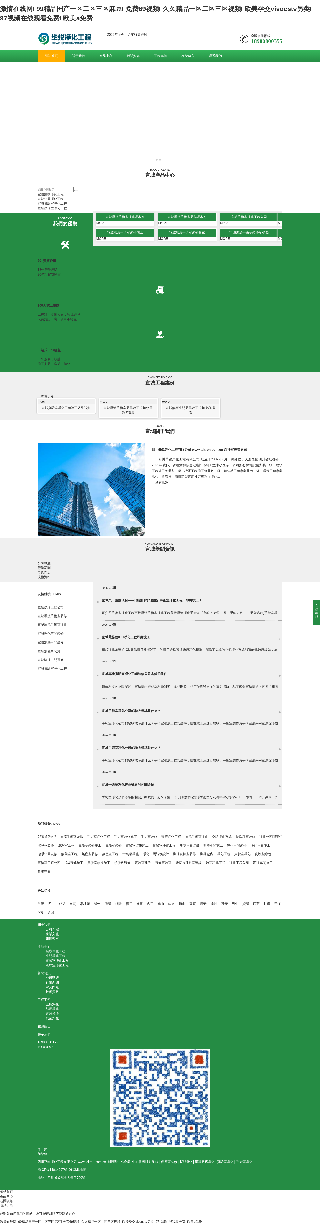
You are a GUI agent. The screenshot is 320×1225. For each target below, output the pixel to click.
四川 (51, 905)
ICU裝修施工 (73, 864)
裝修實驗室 (163, 864)
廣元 (129, 905)
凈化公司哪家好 (270, 837)
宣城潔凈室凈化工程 (52, 208)
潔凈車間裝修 (47, 855)
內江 (150, 905)
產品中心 (105, 56)
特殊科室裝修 (245, 837)
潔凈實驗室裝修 (184, 855)
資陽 (245, 905)
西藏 (256, 905)
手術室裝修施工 (125, 837)
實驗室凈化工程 (164, 846)
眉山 (182, 905)
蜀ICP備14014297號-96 (55, 1170)
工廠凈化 (52, 1005)
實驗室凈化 (242, 855)
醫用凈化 (52, 1010)
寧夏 (41, 913)
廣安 (203, 905)
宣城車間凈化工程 (51, 199)
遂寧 (139, 905)
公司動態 (44, 564)
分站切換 (44, 891)
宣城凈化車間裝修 (51, 634)
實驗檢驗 (52, 1014)
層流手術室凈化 (196, 837)
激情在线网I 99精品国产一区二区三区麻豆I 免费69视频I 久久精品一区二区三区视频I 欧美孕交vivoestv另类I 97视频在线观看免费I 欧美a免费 (101, 1222)
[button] (157, 160)
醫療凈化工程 (171, 837)
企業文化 (52, 935)
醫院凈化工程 (215, 864)
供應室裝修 (169, 1162)
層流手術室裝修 (71, 837)
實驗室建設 (143, 864)
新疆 (51, 913)
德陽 (107, 905)
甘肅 (267, 905)
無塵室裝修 (90, 855)
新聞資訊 (133, 56)
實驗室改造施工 (98, 864)
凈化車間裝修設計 (156, 855)
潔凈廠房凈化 (204, 1162)
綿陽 (118, 905)
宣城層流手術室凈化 (52, 626)
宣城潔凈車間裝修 (51, 660)
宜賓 (192, 905)
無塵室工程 (110, 855)
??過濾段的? (47, 837)
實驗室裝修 (113, 846)
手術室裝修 (149, 837)
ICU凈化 (186, 1162)
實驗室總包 (263, 855)
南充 (171, 905)
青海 (277, 905)
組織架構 (52, 939)
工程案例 (160, 56)
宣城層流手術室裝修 (52, 617)
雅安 (224, 905)
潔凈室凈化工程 (57, 966)
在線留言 (187, 56)
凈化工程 (223, 855)
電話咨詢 (6, 1206)
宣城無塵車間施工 (51, 652)
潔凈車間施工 (263, 864)
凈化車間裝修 (237, 846)
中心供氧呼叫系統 (145, 1162)
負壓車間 (44, 872)
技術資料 (44, 578)
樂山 (161, 905)
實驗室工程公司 (49, 864)
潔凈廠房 (206, 855)
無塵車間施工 (213, 846)
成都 (62, 905)
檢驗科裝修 (122, 864)
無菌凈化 (52, 1019)
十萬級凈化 (130, 855)
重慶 (41, 905)
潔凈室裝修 (46, 846)
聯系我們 (215, 56)
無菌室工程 (69, 855)
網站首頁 (51, 56)
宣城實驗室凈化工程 (52, 203)
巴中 (235, 905)
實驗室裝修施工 (89, 846)
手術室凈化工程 (98, 837)
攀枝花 (85, 905)
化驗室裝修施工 (137, 846)
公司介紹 (52, 930)
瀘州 (97, 905)
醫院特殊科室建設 (189, 864)
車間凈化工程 (55, 956)
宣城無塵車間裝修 (51, 643)
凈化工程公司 (239, 864)
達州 (214, 905)
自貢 (72, 905)
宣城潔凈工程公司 (51, 608)
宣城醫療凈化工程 (51, 194)
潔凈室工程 (66, 846)
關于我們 (78, 56)
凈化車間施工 (260, 846)
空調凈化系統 (222, 837)
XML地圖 (79, 1170)
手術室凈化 (244, 1162)
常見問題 (44, 573)
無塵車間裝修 (189, 846)
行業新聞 (44, 568)
